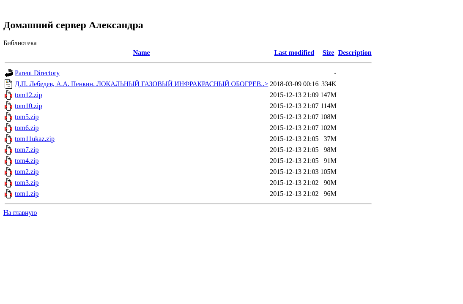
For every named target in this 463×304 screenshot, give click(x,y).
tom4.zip (26, 160)
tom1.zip (26, 193)
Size (328, 52)
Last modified (294, 52)
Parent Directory (37, 72)
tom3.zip (26, 182)
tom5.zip (26, 116)
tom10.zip (28, 105)
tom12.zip (28, 94)
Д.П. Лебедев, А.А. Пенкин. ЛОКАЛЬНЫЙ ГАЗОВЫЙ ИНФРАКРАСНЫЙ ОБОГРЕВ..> (141, 83)
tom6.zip (26, 127)
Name (141, 52)
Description (355, 52)
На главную (20, 212)
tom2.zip (26, 171)
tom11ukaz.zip (35, 138)
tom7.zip (26, 149)
